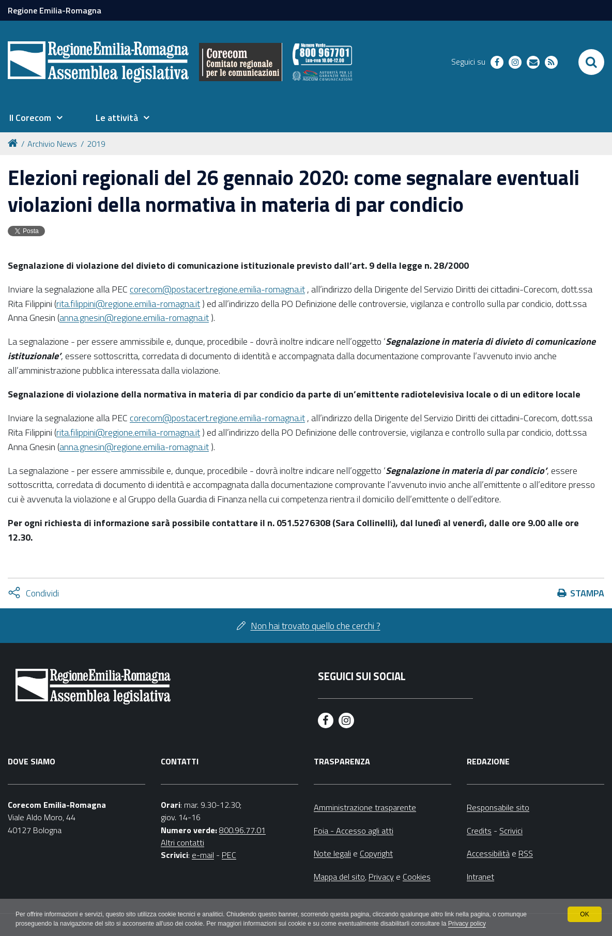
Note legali (332, 853)
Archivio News (52, 143)
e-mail (203, 855)
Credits (479, 830)
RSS (525, 853)
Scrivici (511, 830)
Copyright (376, 853)
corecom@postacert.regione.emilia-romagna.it (217, 289)
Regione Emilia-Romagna (54, 10)
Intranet (480, 876)
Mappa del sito (339, 876)
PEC (229, 855)
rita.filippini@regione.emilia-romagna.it (128, 304)
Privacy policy (467, 923)
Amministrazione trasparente (365, 807)
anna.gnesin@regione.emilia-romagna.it (134, 318)
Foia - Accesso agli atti (353, 830)
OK (584, 914)
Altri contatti (182, 842)
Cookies (417, 876)
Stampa (587, 593)
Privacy (381, 876)
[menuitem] (36, 118)
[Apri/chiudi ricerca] (591, 62)
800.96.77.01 (242, 830)
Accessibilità (488, 853)
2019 (96, 143)
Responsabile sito (498, 807)
